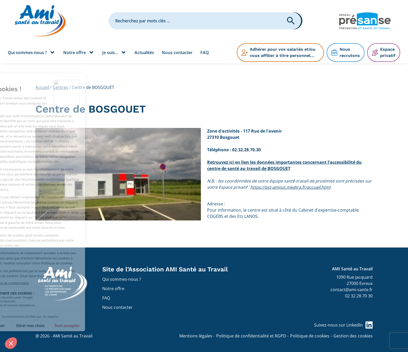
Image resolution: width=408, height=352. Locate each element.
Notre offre (74, 52)
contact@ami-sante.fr (351, 289)
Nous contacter (177, 52)
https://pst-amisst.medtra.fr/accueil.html (290, 187)
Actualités (144, 52)
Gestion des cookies (353, 336)
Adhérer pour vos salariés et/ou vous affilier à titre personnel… (282, 52)
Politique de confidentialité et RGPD (251, 336)
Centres (60, 87)
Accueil (42, 87)
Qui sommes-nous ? (27, 52)
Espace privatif (388, 52)
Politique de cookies (309, 336)
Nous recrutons (350, 52)
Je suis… (110, 52)
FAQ (204, 52)
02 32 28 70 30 (359, 296)
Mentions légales (195, 336)
